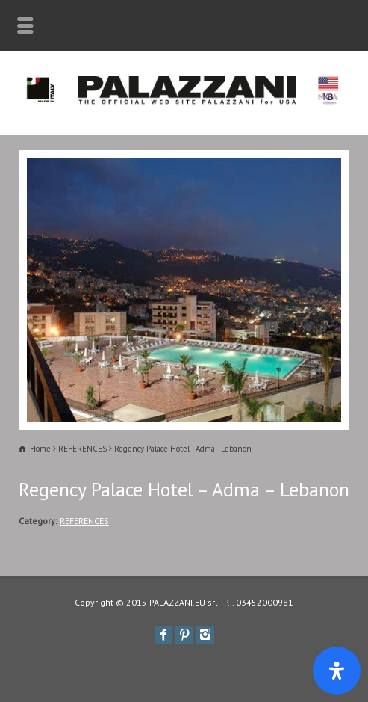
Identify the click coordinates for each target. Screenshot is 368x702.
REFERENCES (84, 520)
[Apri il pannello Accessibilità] (337, 671)
